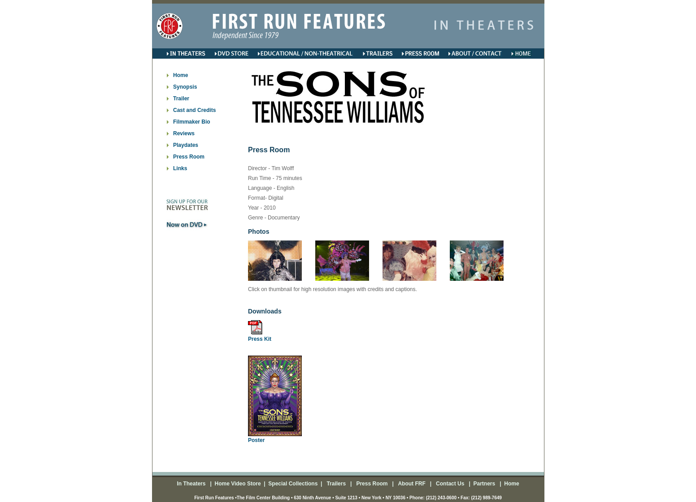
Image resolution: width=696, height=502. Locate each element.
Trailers (336, 484)
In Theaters (192, 484)
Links (180, 168)
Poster (256, 440)
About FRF (411, 484)
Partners (483, 484)
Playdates (185, 145)
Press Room (188, 157)
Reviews (184, 133)
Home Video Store (237, 484)
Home (180, 75)
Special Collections (292, 484)
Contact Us (450, 484)
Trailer (181, 98)
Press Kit (259, 339)
